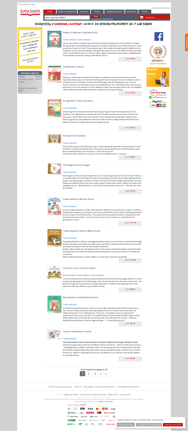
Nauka (22, 77)
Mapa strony (113, 394)
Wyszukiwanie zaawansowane (102, 19)
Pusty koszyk (149, 17)
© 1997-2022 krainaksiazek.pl (60, 387)
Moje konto (131, 11)
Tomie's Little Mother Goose (77, 331)
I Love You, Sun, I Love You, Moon (79, 268)
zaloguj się (156, 8)
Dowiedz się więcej (126, 424)
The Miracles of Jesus (73, 66)
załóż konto (165, 8)
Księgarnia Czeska (71, 394)
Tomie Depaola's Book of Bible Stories (81, 230)
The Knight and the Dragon (76, 165)
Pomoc (145, 11)
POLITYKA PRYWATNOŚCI (105, 387)
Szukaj (49, 11)
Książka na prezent (114, 11)
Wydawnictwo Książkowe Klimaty (93, 394)
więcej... (22, 82)
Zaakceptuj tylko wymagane (148, 424)
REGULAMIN (88, 387)
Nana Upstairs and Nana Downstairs (80, 297)
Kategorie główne (30, 73)
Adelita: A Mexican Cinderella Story (80, 32)
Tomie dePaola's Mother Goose (78, 199)
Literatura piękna (26, 79)
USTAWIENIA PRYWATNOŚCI (128, 387)
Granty (97, 11)
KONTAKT (78, 387)
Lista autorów (125, 394)
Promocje (84, 11)
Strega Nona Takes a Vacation (78, 100)
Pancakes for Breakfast (74, 135)
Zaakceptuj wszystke (172, 424)
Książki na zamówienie (67, 11)
